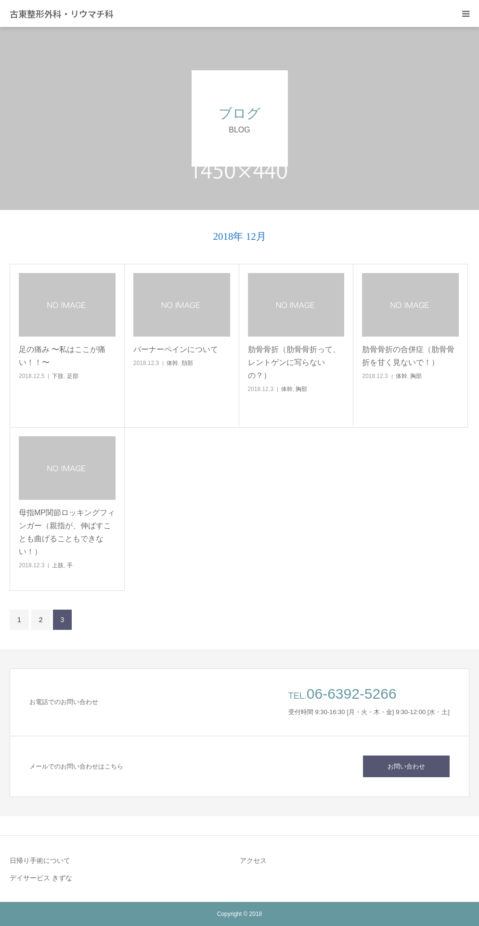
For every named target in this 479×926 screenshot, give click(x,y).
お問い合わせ (406, 766)
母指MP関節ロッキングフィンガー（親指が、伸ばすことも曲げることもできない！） (67, 532)
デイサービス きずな (41, 878)
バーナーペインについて (175, 349)
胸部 (301, 389)
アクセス (253, 860)
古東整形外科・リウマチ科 (62, 13)
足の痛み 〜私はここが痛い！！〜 (62, 355)
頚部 (187, 363)
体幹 (172, 363)
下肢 (58, 376)
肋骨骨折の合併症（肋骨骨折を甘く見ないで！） (408, 355)
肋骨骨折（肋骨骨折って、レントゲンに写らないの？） (294, 362)
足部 (72, 376)
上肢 (58, 565)
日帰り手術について (40, 860)
